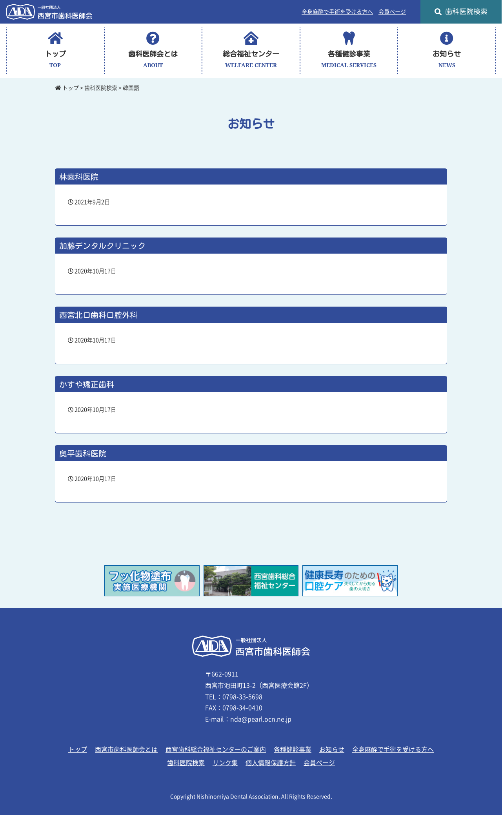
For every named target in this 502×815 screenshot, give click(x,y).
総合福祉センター (251, 50)
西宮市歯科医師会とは (126, 749)
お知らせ (447, 50)
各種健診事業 (348, 50)
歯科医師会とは (153, 50)
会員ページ (392, 12)
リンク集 (225, 763)
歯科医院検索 (461, 11)
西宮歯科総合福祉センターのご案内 (216, 749)
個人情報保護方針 (271, 763)
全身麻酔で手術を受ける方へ (337, 12)
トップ (55, 50)
